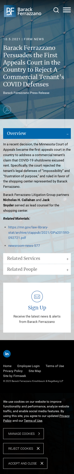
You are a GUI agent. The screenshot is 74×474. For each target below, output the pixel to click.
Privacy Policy (13, 371)
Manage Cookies (21, 434)
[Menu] (67, 10)
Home (7, 366)
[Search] (56, 10)
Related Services (23, 259)
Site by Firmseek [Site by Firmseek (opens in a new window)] (14, 376)
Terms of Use (55, 366)
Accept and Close (22, 463)
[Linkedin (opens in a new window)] (7, 354)
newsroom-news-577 (24, 246)
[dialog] (37, 433)
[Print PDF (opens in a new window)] (7, 110)
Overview (16, 134)
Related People (22, 269)
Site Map (35, 371)
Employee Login (28, 366)
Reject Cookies (20, 448)
